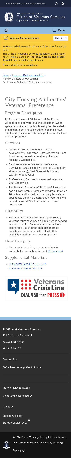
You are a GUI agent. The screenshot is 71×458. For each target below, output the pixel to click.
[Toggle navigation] (58, 30)
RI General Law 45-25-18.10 (26, 264)
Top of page (19, 450)
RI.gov (6, 407)
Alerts (64, 38)
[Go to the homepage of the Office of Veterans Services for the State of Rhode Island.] (9, 17)
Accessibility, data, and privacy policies (40, 442)
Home (6, 75)
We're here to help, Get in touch (22, 367)
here (19, 65)
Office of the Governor (16, 396)
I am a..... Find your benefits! (27, 75)
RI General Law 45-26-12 (24, 268)
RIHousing (54, 251)
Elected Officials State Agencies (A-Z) (15, 419)
